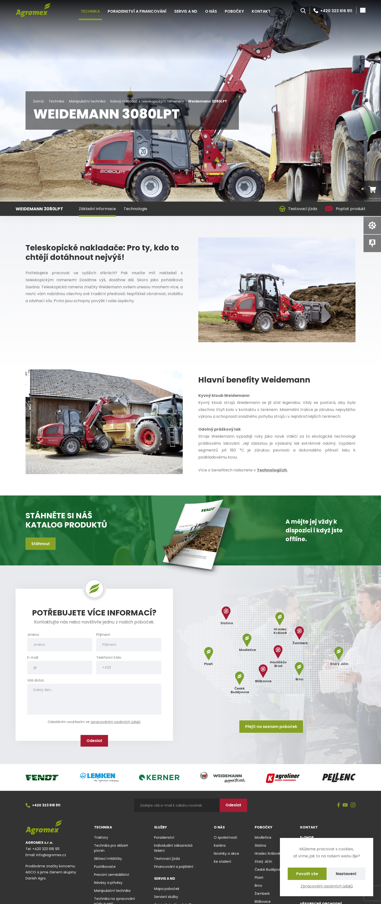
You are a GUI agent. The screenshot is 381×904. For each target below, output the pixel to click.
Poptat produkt (345, 209)
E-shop (307, 837)
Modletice (263, 837)
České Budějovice (270, 869)
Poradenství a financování (137, 11)
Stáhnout (40, 543)
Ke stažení (222, 861)
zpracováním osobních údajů (115, 721)
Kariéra (219, 845)
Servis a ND (185, 11)
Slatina (260, 845)
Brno (258, 885)
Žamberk (262, 893)
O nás (211, 11)
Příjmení (103, 634)
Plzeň (259, 877)
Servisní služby (166, 896)
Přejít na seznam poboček (271, 726)
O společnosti (225, 837)
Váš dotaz (35, 680)
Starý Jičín (263, 861)
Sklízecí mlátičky (108, 858)
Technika (90, 11)
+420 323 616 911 (332, 10)
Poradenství (164, 837)
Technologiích (272, 470)
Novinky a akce (226, 853)
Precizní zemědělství (111, 874)
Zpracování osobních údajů (327, 886)
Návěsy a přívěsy (108, 882)
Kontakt (261, 11)
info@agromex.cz (51, 855)
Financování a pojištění (173, 866)
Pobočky (234, 11)
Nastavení (346, 874)
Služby (160, 827)
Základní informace (97, 208)
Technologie (135, 208)
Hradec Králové (267, 853)
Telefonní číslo (108, 657)
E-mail (32, 657)
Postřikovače (105, 866)
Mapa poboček (166, 888)
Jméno (33, 634)
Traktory (101, 837)
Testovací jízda (298, 209)
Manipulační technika (112, 890)
